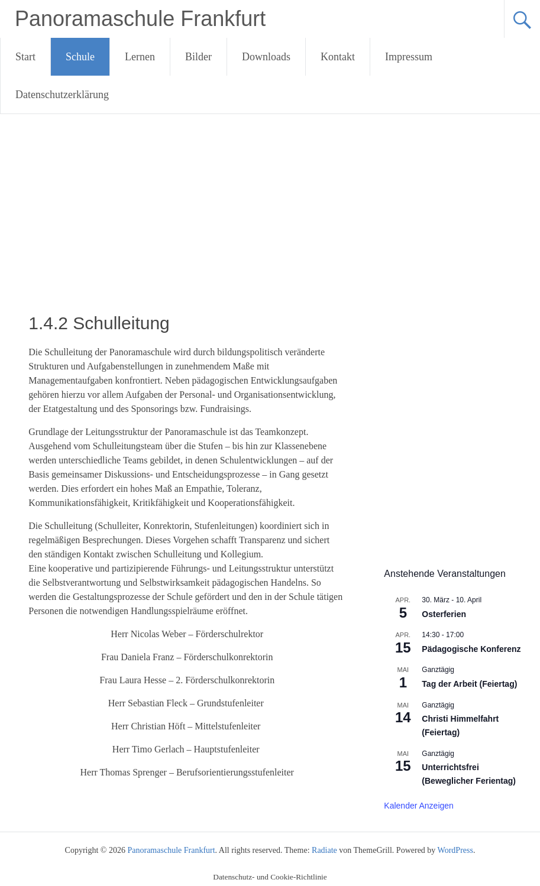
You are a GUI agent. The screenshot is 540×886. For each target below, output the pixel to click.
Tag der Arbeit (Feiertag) (469, 684)
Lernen (140, 57)
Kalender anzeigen (419, 805)
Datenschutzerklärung (62, 94)
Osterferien (444, 614)
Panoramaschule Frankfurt (140, 19)
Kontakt (338, 57)
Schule (80, 57)
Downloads (266, 57)
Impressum (408, 57)
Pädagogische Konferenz (471, 649)
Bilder (198, 57)
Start (25, 57)
